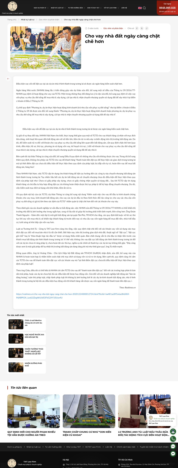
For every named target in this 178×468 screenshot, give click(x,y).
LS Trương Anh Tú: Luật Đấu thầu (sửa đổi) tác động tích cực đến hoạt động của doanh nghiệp (143, 390)
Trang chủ (11, 20)
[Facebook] (140, 464)
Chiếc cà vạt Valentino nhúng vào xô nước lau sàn (158, 85)
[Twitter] (144, 464)
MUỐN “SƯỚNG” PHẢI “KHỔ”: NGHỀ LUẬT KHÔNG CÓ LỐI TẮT (159, 113)
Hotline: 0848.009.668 (74, 425)
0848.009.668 (167, 7)
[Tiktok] (149, 464)
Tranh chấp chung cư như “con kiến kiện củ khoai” (87, 390)
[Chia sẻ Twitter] (142, 28)
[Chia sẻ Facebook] (137, 28)
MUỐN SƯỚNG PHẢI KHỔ (158, 127)
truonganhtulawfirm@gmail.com (77, 428)
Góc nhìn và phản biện (49, 20)
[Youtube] (153, 464)
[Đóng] (148, 414)
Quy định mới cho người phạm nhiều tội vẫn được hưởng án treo (31, 390)
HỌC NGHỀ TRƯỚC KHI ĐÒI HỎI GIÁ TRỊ (159, 98)
